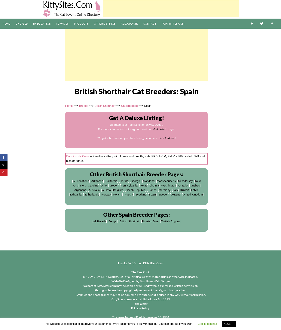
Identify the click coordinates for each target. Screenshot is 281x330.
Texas (143, 185)
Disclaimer (141, 303)
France (152, 190)
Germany (164, 190)
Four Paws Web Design (155, 281)
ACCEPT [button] (229, 323)
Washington (168, 185)
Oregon (113, 185)
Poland (117, 194)
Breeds (83, 105)
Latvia (195, 190)
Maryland (149, 181)
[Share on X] (4, 165)
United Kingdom (193, 194)
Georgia (136, 181)
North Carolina (89, 185)
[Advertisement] (171, 8)
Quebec (195, 185)
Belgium (118, 190)
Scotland (140, 194)
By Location (42, 23)
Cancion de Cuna (77, 156)
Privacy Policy (140, 308)
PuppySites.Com (173, 23)
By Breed (22, 23)
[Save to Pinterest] (4, 172)
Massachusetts (166, 181)
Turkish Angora (170, 221)
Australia (94, 190)
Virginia (154, 185)
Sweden (163, 194)
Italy (175, 190)
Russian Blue (150, 221)
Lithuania (75, 194)
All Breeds (99, 221)
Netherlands (91, 194)
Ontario (183, 185)
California (111, 181)
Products (81, 23)
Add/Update (129, 23)
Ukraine (176, 194)
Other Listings (104, 23)
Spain (152, 194)
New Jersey (185, 181)
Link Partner (166, 138)
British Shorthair (105, 105)
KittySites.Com (153, 263)
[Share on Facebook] (4, 157)
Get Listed (159, 129)
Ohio (104, 185)
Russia (128, 194)
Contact (149, 23)
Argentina (80, 190)
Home (7, 23)
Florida (124, 181)
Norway (106, 194)
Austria (106, 190)
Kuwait (184, 190)
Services (62, 23)
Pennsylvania (129, 185)
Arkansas (97, 181)
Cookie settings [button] (207, 323)
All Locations (81, 181)
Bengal (112, 221)
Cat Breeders (129, 105)
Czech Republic (135, 190)
